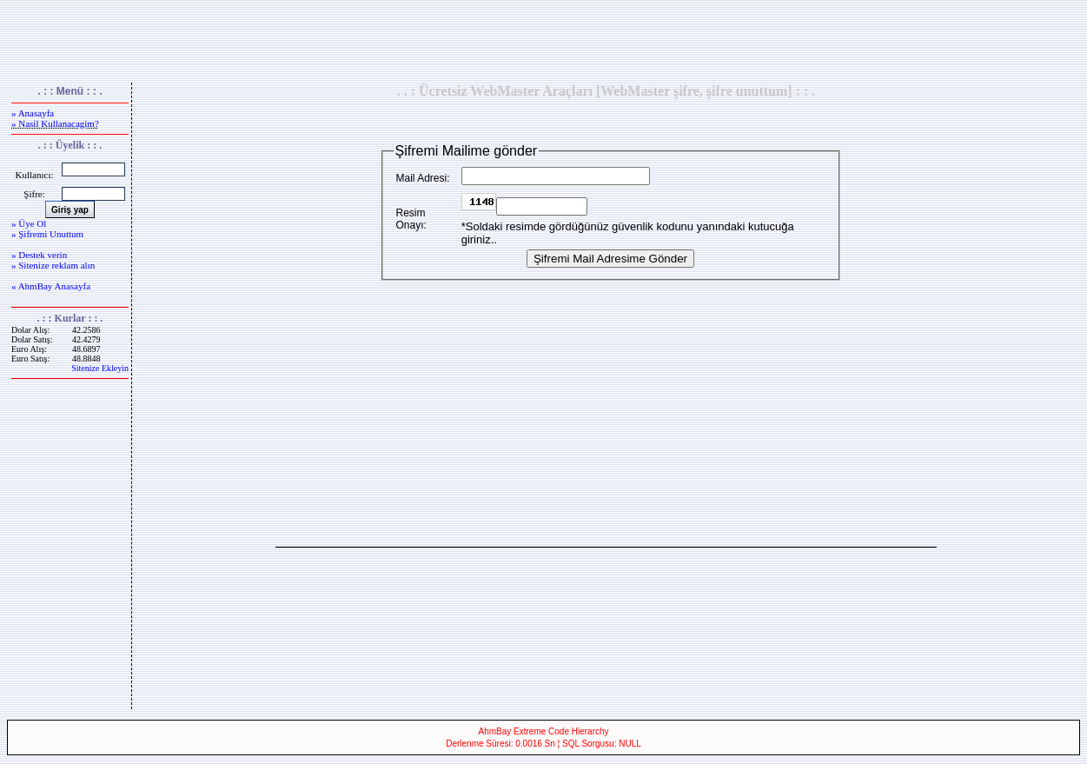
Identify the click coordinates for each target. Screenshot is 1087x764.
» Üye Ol (28, 223)
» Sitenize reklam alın (53, 265)
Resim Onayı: (411, 219)
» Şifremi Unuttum (47, 234)
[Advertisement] (544, 42)
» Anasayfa (32, 113)
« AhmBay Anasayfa (50, 286)
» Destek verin (39, 254)
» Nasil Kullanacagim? (55, 123)
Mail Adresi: (423, 178)
